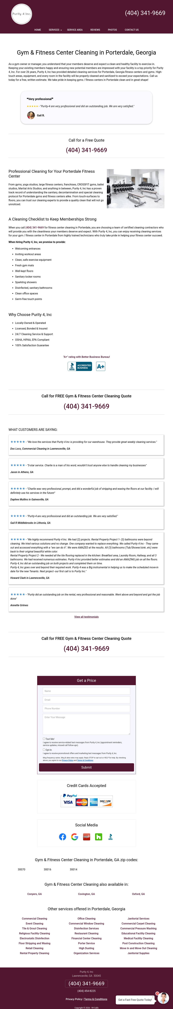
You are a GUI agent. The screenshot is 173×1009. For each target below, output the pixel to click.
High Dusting (86, 938)
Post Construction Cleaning (138, 933)
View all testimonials (86, 607)
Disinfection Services (86, 918)
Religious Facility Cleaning (34, 923)
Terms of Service (110, 1002)
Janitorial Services (138, 908)
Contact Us (132, 30)
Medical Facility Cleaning (138, 928)
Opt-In (49, 740)
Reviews (95, 30)
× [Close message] (153, 996)
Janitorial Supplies (138, 943)
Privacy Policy (67, 751)
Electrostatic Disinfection (34, 928)
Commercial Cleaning (34, 908)
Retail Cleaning (34, 938)
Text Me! (50, 729)
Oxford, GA (138, 884)
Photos (112, 30)
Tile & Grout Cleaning (34, 918)
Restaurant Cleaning (87, 923)
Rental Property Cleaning (34, 943)
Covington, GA (86, 884)
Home (37, 30)
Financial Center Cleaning (87, 928)
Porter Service (86, 933)
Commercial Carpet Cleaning (138, 913)
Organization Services (86, 943)
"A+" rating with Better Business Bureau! (86, 347)
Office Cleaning (87, 908)
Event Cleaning (34, 913)
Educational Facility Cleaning (138, 923)
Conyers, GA (34, 884)
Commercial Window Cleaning (86, 913)
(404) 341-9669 (145, 13)
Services (56, 31)
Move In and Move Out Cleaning (138, 938)
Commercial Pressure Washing (138, 918)
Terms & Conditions (85, 751)
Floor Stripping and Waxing (34, 933)
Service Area (75, 30)
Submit (86, 758)
